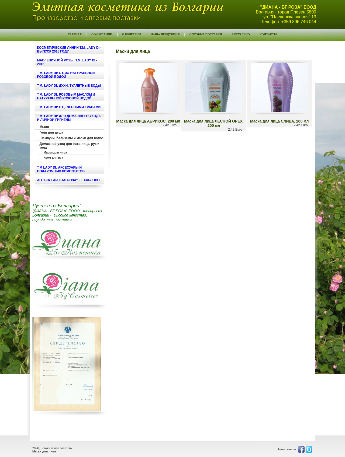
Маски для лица (55, 152)
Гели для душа (51, 132)
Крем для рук (53, 157)
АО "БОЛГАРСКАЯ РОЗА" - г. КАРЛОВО (68, 180)
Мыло (44, 127)
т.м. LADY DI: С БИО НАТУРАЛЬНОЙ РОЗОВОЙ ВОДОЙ (66, 75)
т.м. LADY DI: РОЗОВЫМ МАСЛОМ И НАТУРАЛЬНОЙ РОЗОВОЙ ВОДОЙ (66, 96)
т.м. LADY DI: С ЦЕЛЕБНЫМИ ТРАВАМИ (69, 107)
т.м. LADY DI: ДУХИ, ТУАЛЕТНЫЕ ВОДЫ (69, 86)
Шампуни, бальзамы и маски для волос (72, 138)
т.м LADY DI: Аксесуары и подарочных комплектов (61, 169)
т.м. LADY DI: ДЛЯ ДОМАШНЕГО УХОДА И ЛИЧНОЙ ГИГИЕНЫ (69, 118)
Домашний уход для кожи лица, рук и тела (69, 145)
